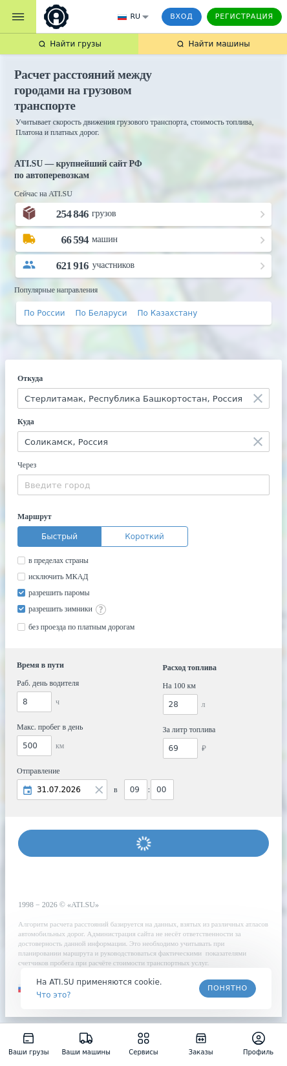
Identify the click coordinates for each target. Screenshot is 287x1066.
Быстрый (59, 536)
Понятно (227, 988)
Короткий (144, 536)
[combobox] (143, 398)
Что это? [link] (53, 994)
